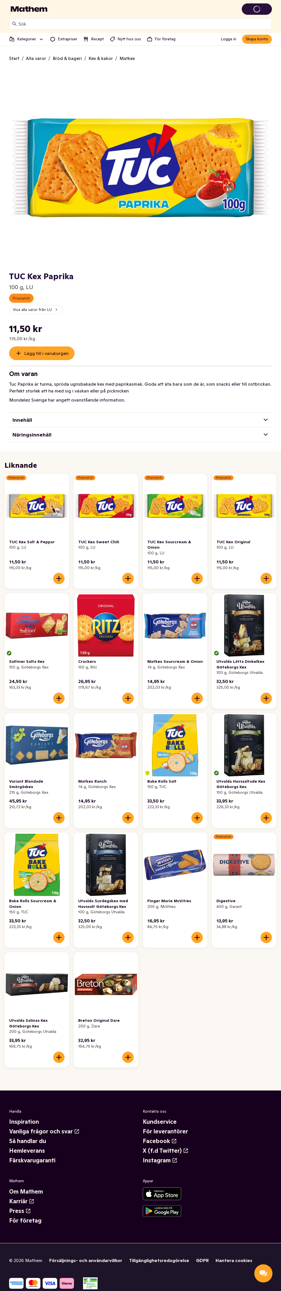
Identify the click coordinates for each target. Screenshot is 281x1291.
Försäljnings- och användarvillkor (85, 1260)
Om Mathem (26, 1191)
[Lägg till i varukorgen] (59, 578)
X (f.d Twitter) (166, 1150)
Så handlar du (27, 1141)
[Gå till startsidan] (29, 9)
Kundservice (160, 1121)
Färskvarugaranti (32, 1160)
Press (20, 1211)
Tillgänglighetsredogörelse (159, 1260)
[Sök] (14, 24)
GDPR (202, 1260)
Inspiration (24, 1121)
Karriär (21, 1201)
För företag (25, 1220)
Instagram (160, 1160)
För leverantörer (165, 1131)
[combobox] (143, 23)
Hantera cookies (234, 1260)
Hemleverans (27, 1150)
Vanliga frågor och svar (44, 1131)
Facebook (160, 1141)
